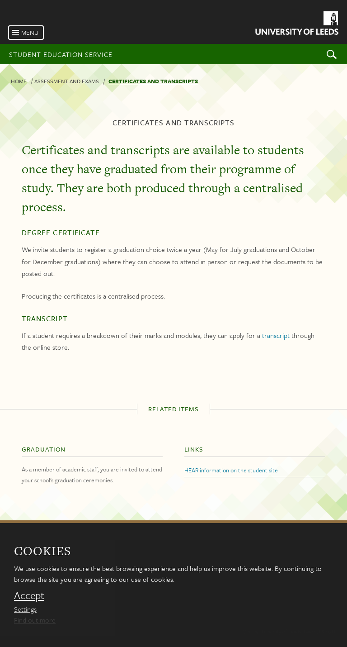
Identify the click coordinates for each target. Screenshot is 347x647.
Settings (25, 609)
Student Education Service (61, 54)
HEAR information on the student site (231, 470)
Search (331, 54)
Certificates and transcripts (153, 81)
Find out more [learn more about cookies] (35, 620)
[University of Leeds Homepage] (296, 24)
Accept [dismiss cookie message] (29, 595)
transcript (276, 335)
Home (19, 81)
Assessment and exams (66, 81)
